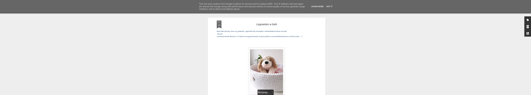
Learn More (317, 6)
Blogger (282, 93)
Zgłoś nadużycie (291, 93)
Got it (329, 6)
